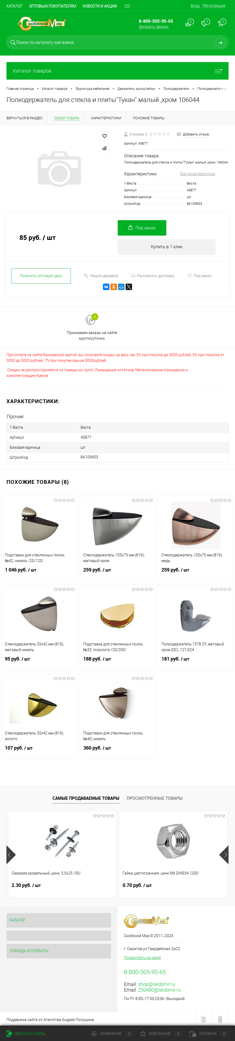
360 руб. (117, 749)
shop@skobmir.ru (156, 982)
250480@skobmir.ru (159, 988)
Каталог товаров (117, 71)
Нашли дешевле (101, 276)
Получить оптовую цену (41, 276)
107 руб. (39, 749)
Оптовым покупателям (52, 6)
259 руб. (117, 571)
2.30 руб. (26, 884)
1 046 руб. (39, 571)
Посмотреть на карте (142, 956)
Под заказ (199, 276)
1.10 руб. (174, 884)
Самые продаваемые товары (86, 797)
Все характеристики (197, 174)
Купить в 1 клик (166, 247)
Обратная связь (26, 1034)
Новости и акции (99, 6)
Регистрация (214, 6)
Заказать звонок (153, 27)
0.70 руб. (100, 884)
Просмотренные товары (155, 797)
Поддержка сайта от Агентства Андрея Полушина (50, 1018)
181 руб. (195, 660)
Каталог (14, 6)
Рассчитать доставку (152, 276)
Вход (195, 6)
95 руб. (39, 660)
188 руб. (117, 660)
